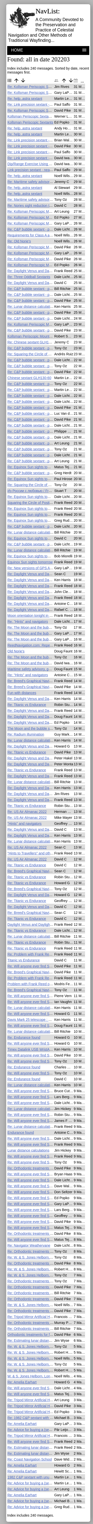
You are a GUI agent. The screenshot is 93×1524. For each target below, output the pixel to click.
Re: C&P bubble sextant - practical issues (39, 229)
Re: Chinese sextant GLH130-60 (32, 342)
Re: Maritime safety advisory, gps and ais (39, 182)
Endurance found (20, 1133)
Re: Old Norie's (19, 241)
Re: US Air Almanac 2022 (27, 812)
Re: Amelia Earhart (22, 1382)
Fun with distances (21, 693)
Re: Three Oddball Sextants (28, 277)
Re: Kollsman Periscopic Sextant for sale (38, 87)
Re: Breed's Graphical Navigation (33, 681)
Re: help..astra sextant (24, 99)
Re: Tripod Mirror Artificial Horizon (33, 1317)
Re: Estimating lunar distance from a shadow (41, 1341)
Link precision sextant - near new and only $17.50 (45, 170)
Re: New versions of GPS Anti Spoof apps (39, 568)
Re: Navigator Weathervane (28, 1245)
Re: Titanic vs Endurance (26, 705)
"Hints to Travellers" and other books (35, 853)
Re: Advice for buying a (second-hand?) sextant (44, 1430)
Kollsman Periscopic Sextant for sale (35, 116)
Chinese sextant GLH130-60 (29, 378)
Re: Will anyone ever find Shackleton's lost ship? (44, 966)
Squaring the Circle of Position (30, 503)
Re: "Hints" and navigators (27, 621)
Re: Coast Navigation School (29, 1459)
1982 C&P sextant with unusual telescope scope (44, 1477)
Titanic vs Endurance (23, 960)
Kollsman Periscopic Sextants (30, 122)
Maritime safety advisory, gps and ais (35, 669)
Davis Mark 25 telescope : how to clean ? (39, 1020)
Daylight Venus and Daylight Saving (34, 925)
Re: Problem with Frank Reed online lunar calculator (47, 954)
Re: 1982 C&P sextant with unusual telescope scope (47, 1418)
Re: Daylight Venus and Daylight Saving (38, 271)
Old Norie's (16, 651)
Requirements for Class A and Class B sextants (43, 235)
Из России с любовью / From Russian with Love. (45, 491)
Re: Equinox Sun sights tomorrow (33, 467)
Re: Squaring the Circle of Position (34, 354)
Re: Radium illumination (25, 734)
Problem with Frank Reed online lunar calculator (44, 984)
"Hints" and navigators (24, 824)
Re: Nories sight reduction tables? (33, 205)
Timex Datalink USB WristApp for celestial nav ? (44, 1049)
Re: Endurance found (23, 1037)
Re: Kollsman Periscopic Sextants (33, 93)
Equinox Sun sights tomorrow (30, 562)
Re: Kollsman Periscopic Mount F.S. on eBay (41, 211)
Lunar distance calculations (28, 1150)
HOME (17, 50)
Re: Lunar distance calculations (31, 307)
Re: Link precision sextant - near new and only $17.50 (48, 104)
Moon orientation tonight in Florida (33, 616)
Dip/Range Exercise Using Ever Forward (38, 164)
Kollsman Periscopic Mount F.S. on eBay (38, 336)
